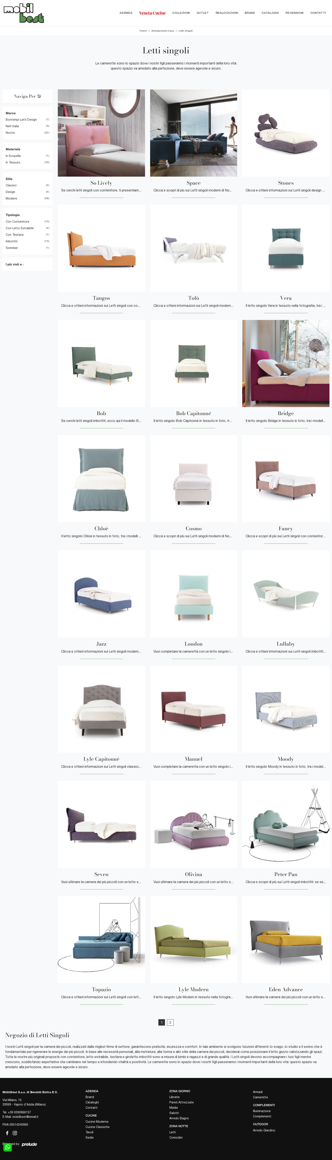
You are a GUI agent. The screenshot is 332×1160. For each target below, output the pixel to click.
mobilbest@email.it (25, 1116)
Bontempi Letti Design (21, 119)
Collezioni (181, 13)
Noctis (10, 133)
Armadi (258, 1092)
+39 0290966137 (19, 1112)
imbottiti (12, 241)
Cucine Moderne (97, 1121)
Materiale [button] (13, 149)
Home (143, 30)
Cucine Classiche (97, 1127)
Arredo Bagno (179, 1118)
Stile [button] (9, 179)
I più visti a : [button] (15, 264)
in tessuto (13, 162)
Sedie (90, 1137)
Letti (172, 1132)
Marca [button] (11, 113)
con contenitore (17, 221)
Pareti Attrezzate (181, 1102)
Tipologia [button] (13, 215)
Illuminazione (262, 1111)
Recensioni (295, 13)
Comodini (176, 1137)
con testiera (15, 234)
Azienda (126, 13)
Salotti (174, 1113)
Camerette (260, 1097)
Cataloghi (270, 13)
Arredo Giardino (264, 1130)
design (10, 192)
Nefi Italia (12, 126)
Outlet (203, 13)
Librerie (174, 1097)
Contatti (318, 13)
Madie (173, 1108)
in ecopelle (13, 156)
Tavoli (89, 1132)
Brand (250, 13)
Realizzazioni (227, 13)
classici (11, 185)
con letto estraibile (20, 228)
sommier (12, 248)
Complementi (262, 1116)
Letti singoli (186, 30)
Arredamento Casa (162, 30)
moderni (11, 198)
